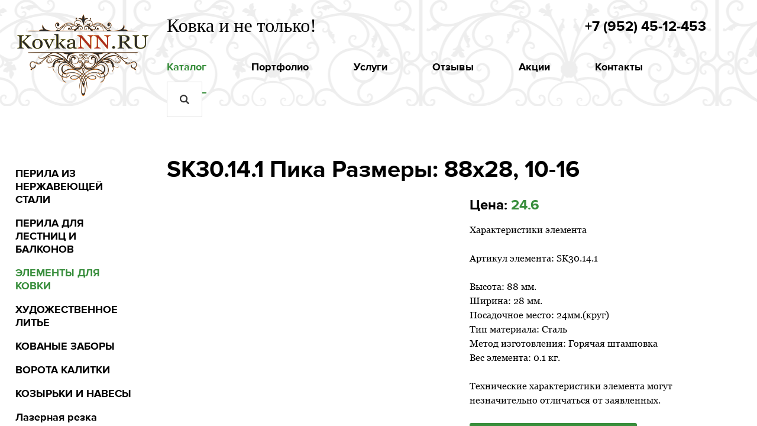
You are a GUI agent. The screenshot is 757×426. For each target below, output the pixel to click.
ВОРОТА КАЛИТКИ (62, 369)
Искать (184, 99)
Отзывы (453, 66)
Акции (534, 66)
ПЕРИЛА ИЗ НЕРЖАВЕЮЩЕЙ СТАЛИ (59, 186)
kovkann (83, 49)
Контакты (619, 66)
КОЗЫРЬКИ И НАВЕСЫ (73, 393)
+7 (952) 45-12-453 (645, 26)
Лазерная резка (56, 417)
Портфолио (280, 66)
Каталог (186, 66)
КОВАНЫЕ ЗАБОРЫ (65, 346)
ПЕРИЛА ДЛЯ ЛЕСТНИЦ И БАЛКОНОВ (49, 236)
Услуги (370, 66)
